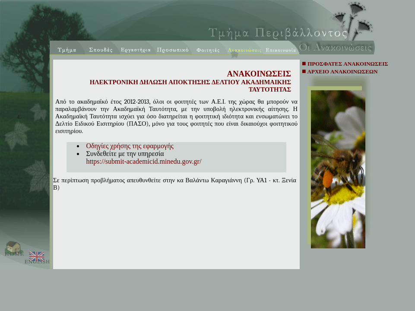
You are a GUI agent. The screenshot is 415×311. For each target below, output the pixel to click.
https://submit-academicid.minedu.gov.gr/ (143, 161)
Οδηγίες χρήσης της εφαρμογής (129, 145)
